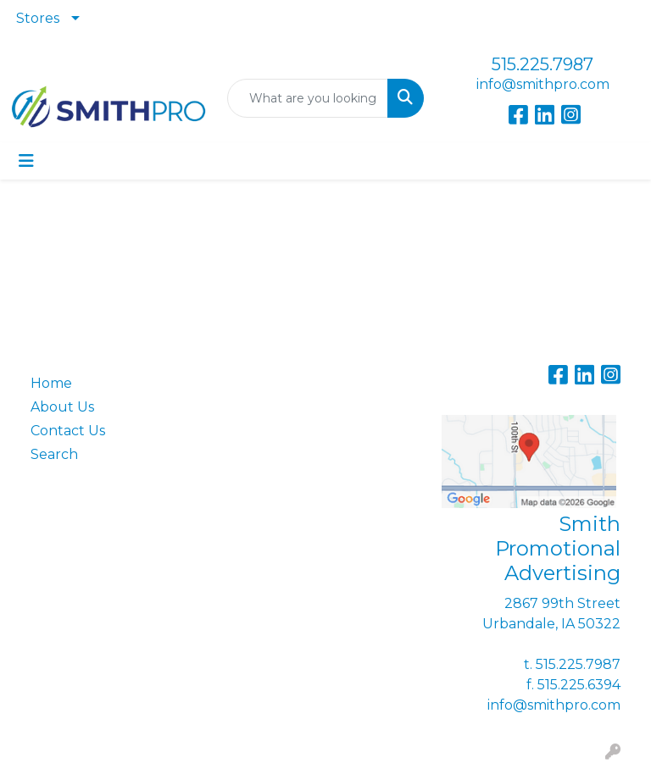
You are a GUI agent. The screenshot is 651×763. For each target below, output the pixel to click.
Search (54, 454)
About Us (62, 407)
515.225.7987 (542, 64)
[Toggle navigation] (26, 161)
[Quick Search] (307, 98)
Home (51, 383)
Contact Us (68, 431)
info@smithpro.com (542, 84)
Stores (37, 18)
